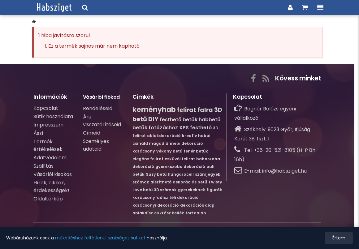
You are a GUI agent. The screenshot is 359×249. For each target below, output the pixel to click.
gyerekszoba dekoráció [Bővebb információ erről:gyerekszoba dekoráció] (180, 166)
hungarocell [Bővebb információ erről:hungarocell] (181, 174)
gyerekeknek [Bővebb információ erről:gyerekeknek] (191, 189)
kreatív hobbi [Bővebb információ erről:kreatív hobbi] (196, 135)
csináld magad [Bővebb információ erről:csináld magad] (148, 143)
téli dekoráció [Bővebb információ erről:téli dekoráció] (184, 197)
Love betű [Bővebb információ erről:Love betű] (142, 189)
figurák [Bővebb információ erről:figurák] (214, 189)
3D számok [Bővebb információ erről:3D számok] (165, 189)
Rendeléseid (97, 108)
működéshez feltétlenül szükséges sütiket (100, 238)
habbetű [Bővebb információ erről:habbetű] (210, 119)
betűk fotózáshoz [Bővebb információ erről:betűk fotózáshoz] (155, 127)
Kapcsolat (45, 108)
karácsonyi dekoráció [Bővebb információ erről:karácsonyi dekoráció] (155, 205)
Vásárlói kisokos (52, 174)
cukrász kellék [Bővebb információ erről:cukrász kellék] (169, 213)
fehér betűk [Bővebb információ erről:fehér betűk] (196, 151)
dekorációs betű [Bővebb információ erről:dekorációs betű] (190, 182)
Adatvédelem (50, 157)
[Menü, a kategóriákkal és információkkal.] (320, 7)
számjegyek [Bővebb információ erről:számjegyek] (207, 174)
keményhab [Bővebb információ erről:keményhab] (154, 109)
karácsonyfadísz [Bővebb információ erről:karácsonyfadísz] (150, 197)
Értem (338, 238)
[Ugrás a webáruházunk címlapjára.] (54, 7)
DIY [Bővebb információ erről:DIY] (153, 119)
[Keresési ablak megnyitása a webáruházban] (84, 7)
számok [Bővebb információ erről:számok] (140, 182)
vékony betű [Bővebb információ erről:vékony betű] (169, 151)
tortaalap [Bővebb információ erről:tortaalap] (195, 213)
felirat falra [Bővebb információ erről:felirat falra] (195, 110)
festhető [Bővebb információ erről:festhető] (201, 127)
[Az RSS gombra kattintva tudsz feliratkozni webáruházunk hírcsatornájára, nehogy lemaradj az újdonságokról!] (265, 77)
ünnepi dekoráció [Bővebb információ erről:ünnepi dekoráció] (184, 143)
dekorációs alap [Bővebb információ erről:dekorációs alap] (197, 205)
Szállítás (43, 166)
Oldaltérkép (48, 198)
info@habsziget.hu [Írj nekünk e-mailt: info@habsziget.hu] (284, 170)
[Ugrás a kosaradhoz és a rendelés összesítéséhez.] (305, 7)
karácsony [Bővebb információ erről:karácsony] (143, 151)
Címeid (91, 132)
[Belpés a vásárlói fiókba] (290, 7)
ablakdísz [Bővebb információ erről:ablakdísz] (142, 213)
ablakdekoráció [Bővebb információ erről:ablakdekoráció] (164, 135)
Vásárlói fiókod (101, 97)
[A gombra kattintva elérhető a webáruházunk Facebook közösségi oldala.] (253, 77)
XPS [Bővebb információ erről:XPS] (184, 127)
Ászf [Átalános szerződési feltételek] (38, 133)
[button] (34, 21)
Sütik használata (53, 116)
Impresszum (48, 124)
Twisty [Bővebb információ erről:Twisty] (215, 182)
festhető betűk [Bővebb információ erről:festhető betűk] (178, 119)
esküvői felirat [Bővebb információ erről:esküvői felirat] (180, 158)
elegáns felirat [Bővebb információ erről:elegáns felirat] (147, 158)
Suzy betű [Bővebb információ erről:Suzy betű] (156, 174)
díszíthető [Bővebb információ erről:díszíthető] (160, 182)
